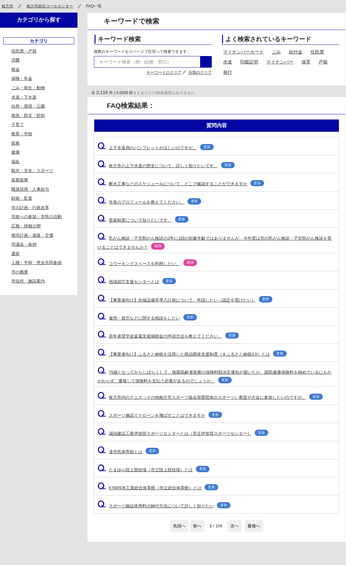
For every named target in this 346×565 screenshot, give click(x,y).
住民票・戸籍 (23, 51)
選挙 (15, 253)
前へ (197, 525)
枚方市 (7, 6)
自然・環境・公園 (28, 106)
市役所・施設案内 (28, 281)
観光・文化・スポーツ (32, 170)
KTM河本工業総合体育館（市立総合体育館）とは (157, 487)
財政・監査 (21, 198)
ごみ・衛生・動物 (28, 87)
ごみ (276, 51)
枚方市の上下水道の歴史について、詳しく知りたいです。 (166, 165)
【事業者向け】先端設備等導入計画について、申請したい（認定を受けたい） (184, 300)
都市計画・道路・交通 (32, 235)
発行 (227, 72)
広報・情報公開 (26, 226)
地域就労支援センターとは (136, 281)
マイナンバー (279, 61)
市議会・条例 (23, 244)
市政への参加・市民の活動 (36, 216)
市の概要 (19, 272)
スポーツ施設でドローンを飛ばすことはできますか (159, 415)
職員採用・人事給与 (30, 189)
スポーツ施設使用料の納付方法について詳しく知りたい (163, 505)
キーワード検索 (119, 39)
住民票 (317, 51)
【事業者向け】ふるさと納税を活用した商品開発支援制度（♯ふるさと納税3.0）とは (192, 354)
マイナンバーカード (243, 51)
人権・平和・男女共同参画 (36, 262)
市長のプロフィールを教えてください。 (149, 202)
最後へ (254, 525)
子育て (17, 124)
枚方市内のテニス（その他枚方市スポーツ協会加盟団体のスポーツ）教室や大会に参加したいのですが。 (210, 397)
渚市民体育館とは (128, 451)
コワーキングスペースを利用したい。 (147, 263)
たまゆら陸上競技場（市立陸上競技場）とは (153, 469)
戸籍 (323, 61)
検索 (206, 62)
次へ (234, 525)
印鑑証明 (249, 61)
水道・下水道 (23, 97)
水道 (227, 61)
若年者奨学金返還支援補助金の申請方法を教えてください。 (168, 336)
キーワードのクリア (164, 72)
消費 (15, 60)
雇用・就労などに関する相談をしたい (147, 318)
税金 (15, 69)
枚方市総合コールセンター (49, 6)
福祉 (15, 161)
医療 (15, 143)
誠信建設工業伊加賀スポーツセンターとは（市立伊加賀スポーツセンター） (182, 433)
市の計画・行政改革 (30, 207)
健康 (15, 152)
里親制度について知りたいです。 (142, 220)
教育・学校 (21, 133)
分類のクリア (200, 72)
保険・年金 (21, 78)
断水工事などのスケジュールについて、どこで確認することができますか (180, 183)
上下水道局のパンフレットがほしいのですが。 (155, 147)
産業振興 (19, 179)
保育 (305, 61)
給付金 (295, 51)
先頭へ (179, 525)
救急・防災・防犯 (28, 115)
